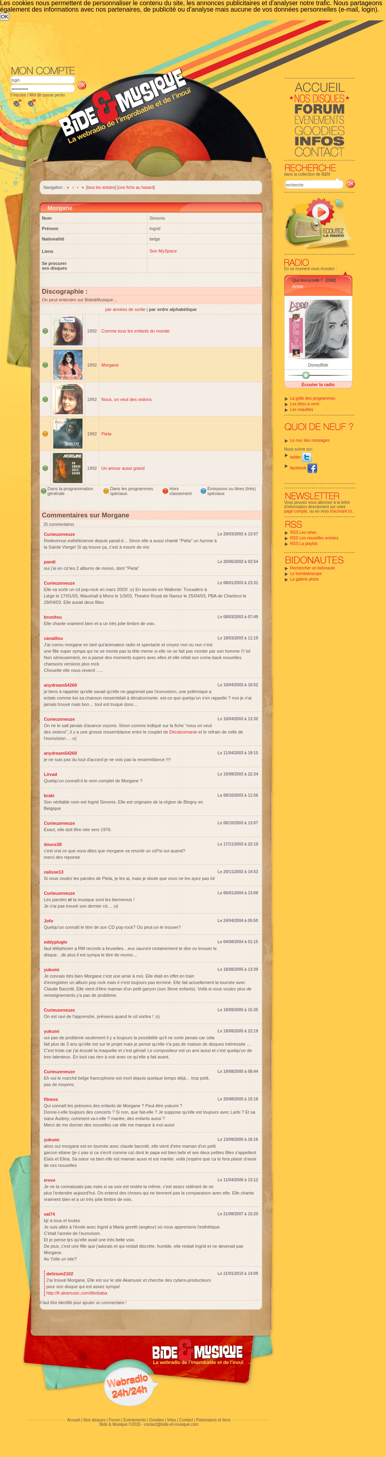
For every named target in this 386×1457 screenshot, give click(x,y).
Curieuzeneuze (59, 534)
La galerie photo (304, 579)
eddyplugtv (56, 942)
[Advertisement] (125, 80)
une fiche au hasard (136, 187)
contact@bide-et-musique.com (171, 1424)
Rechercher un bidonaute (312, 568)
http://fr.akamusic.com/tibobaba (76, 1293)
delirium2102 (59, 1273)
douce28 (53, 844)
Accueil (73, 1420)
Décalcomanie (183, 732)
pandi (50, 561)
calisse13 (54, 872)
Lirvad (50, 774)
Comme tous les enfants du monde (135, 331)
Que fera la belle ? (307, 280)
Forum (114, 1420)
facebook (303, 468)
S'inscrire (18, 95)
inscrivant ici (341, 511)
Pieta (106, 433)
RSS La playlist (304, 543)
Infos (171, 1420)
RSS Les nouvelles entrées (314, 538)
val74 (49, 1214)
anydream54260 (60, 685)
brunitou (53, 617)
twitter (301, 457)
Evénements (134, 1420)
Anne (298, 286)
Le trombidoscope (306, 573)
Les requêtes (302, 409)
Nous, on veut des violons (126, 399)
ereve (50, 1180)
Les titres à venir (305, 404)
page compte (296, 511)
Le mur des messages (310, 440)
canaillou (53, 638)
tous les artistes (101, 187)
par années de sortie (126, 309)
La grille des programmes (313, 398)
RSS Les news (303, 532)
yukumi (52, 969)
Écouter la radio (318, 384)
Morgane (110, 365)
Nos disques (94, 1420)
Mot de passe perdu (46, 95)
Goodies (156, 1420)
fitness (51, 1099)
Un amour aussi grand (123, 468)
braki (49, 795)
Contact (186, 1420)
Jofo (48, 920)
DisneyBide (318, 365)
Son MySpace (163, 251)
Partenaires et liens (213, 1420)
